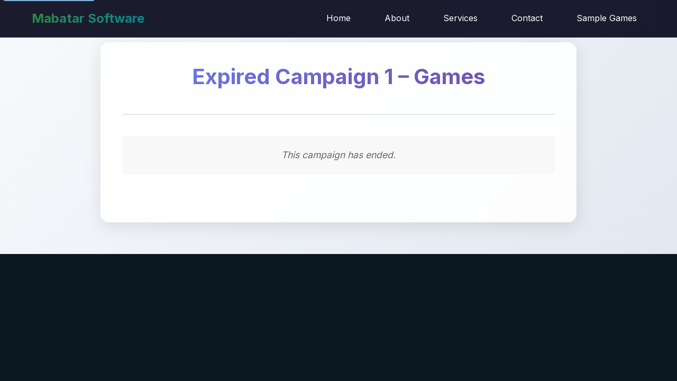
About (397, 18)
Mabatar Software (88, 18)
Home (338, 18)
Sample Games (607, 18)
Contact (527, 18)
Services (460, 18)
